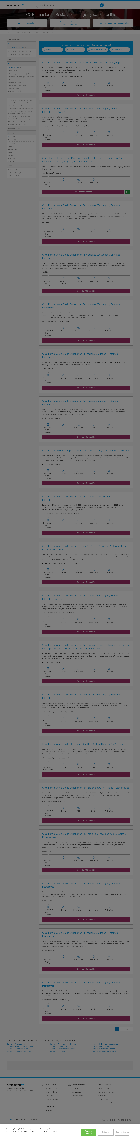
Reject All (105, 1132)
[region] (70, 1131)
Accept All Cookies (88, 1132)
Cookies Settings (122, 1132)
